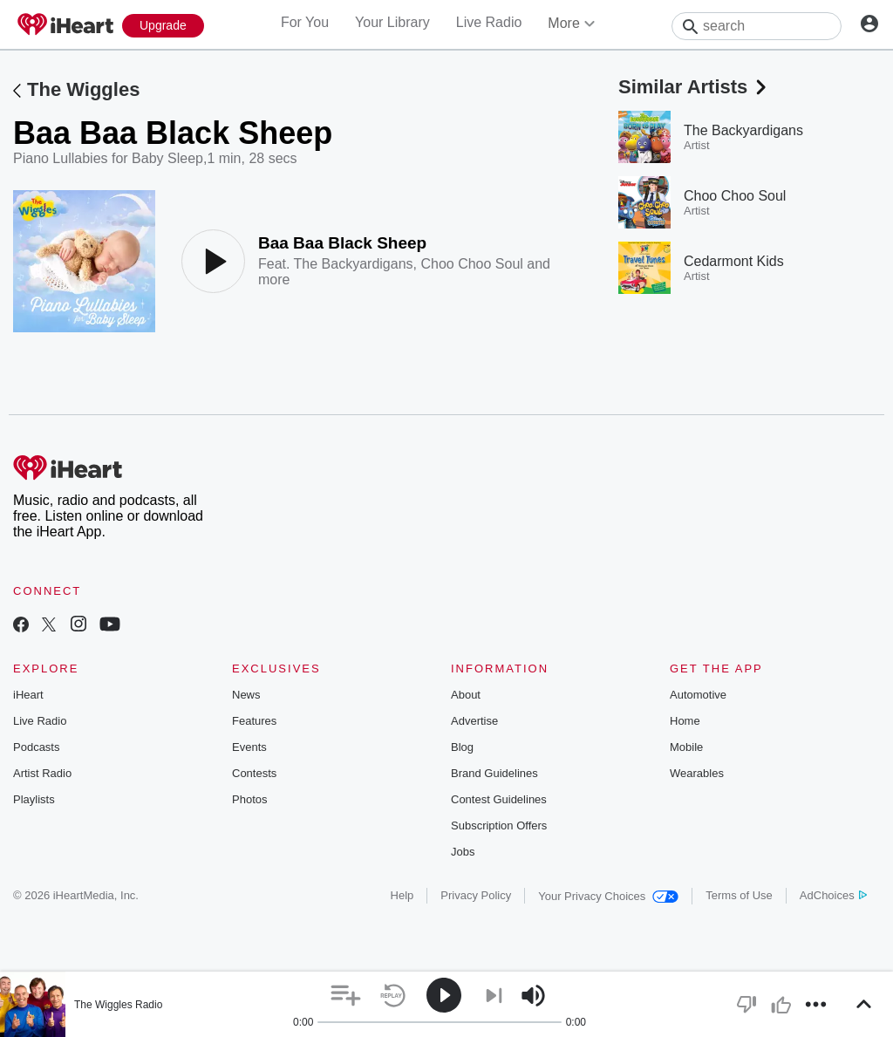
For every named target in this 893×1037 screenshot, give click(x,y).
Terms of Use (739, 895)
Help (402, 895)
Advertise (474, 720)
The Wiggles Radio (118, 1005)
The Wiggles (83, 89)
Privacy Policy (475, 895)
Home (685, 720)
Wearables (697, 773)
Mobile (686, 747)
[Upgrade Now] (163, 26)
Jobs (462, 851)
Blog (462, 747)
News (246, 694)
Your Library (392, 22)
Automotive (698, 694)
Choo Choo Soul (471, 263)
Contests (254, 773)
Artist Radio (42, 773)
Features (254, 720)
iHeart (28, 694)
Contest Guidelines (499, 799)
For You (305, 22)
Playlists (34, 799)
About (466, 694)
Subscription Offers (499, 825)
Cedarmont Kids (734, 261)
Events (249, 747)
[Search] (756, 26)
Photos (249, 799)
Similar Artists (694, 87)
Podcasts (36, 747)
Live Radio (489, 22)
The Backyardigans (353, 263)
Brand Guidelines (494, 773)
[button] (346, 995)
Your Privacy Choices (608, 896)
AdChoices (833, 895)
